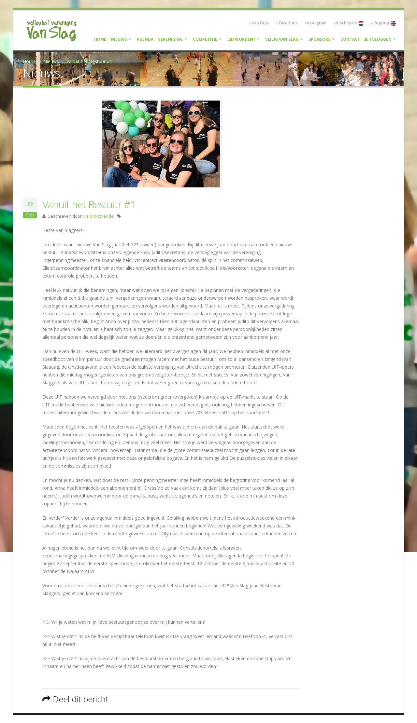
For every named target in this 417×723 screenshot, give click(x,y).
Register (383, 23)
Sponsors (319, 39)
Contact (350, 39)
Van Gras (259, 23)
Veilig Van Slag (281, 39)
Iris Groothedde (98, 216)
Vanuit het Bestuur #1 (89, 61)
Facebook (286, 23)
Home (100, 39)
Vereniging (170, 39)
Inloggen (378, 39)
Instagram (315, 23)
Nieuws (119, 39)
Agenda (145, 39)
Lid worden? (241, 39)
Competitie (205, 39)
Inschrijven (349, 23)
